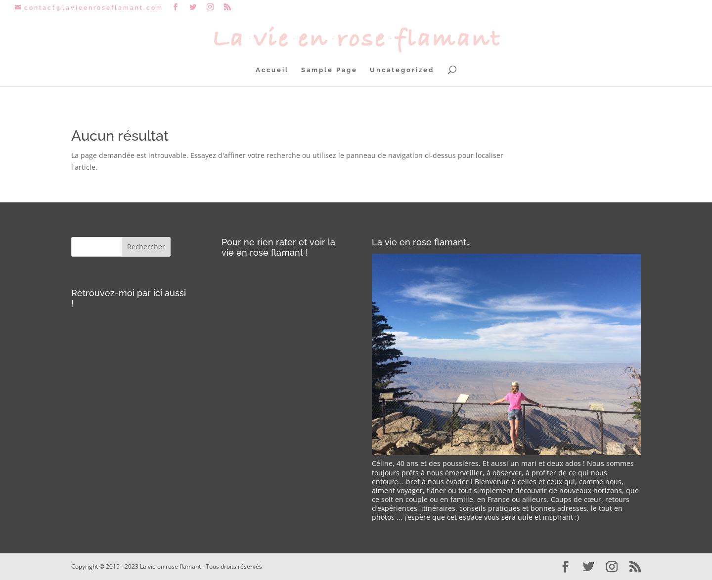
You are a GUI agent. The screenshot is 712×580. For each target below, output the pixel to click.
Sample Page (329, 70)
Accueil (272, 70)
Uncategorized (402, 70)
